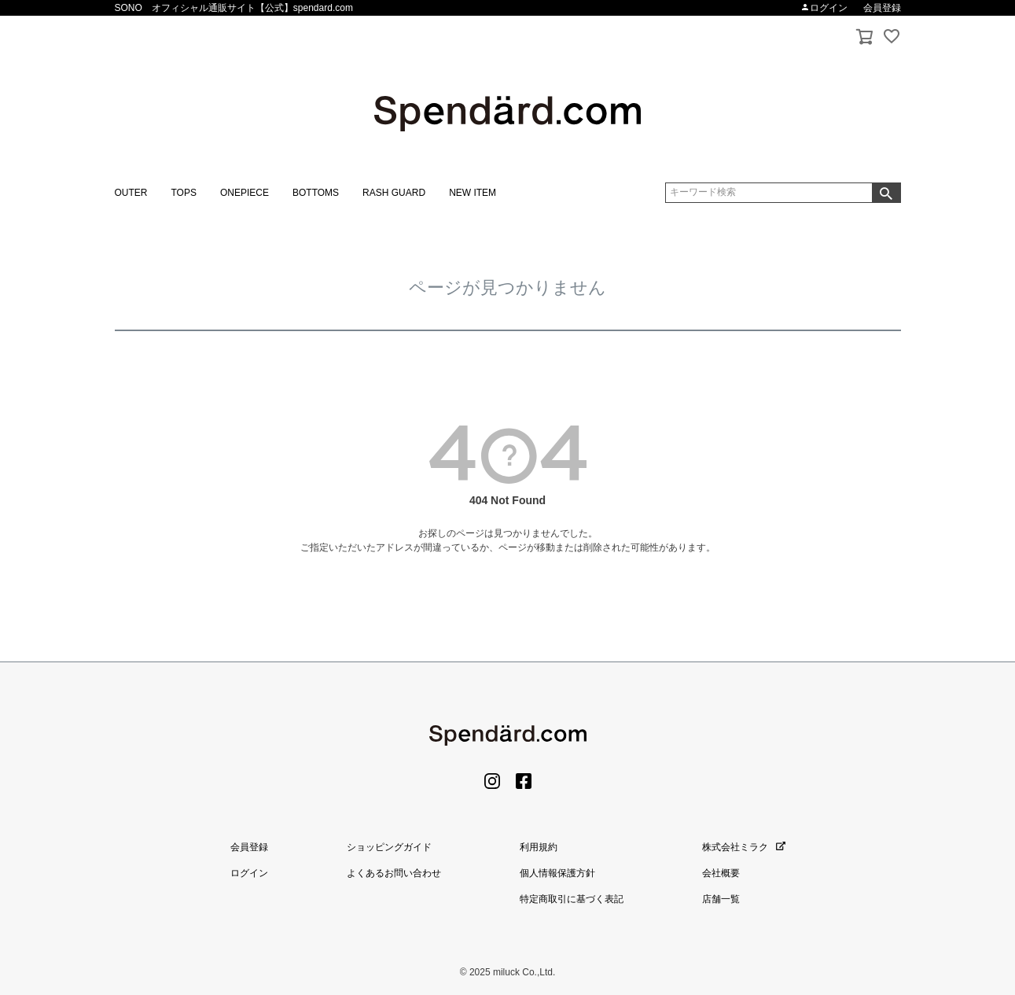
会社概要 (721, 873)
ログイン (824, 7)
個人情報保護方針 (557, 873)
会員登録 (882, 7)
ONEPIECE (244, 192)
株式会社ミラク (743, 847)
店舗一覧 (721, 899)
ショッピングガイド (389, 847)
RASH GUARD (393, 192)
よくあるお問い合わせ (394, 873)
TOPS (184, 192)
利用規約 (538, 847)
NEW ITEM (472, 192)
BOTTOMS (315, 192)
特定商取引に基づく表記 (571, 899)
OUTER (131, 192)
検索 (886, 192)
